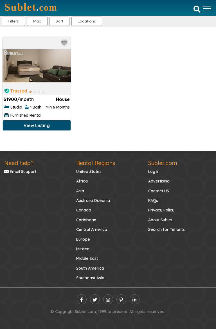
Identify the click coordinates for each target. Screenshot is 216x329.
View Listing (37, 125)
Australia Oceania (93, 200)
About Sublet (160, 219)
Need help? (18, 162)
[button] (86, 21)
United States (89, 171)
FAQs (153, 200)
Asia (80, 190)
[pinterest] (121, 299)
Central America (91, 229)
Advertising (159, 181)
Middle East (87, 258)
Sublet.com (162, 162)
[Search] (197, 9)
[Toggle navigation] (207, 8)
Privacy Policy (161, 210)
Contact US (158, 190)
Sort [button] (59, 21)
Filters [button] (13, 21)
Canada (83, 210)
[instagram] (108, 299)
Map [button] (37, 21)
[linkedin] (135, 299)
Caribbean (86, 219)
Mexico (82, 248)
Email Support (20, 171)
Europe (83, 239)
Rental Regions (95, 162)
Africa (82, 181)
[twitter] (95, 299)
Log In (153, 171)
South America (90, 268)
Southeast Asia (90, 277)
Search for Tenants (166, 229)
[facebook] (82, 299)
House (63, 99)
